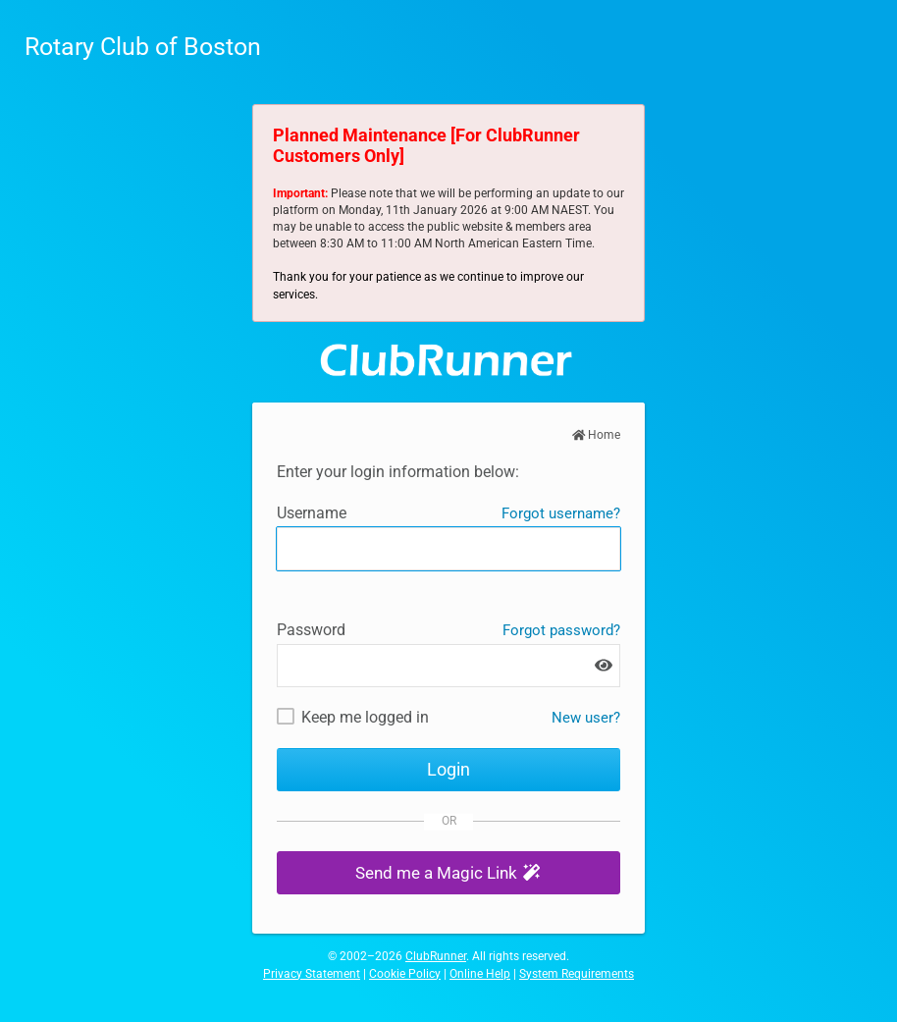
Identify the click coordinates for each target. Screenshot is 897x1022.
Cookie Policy (405, 974)
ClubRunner (435, 956)
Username (311, 513)
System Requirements (576, 974)
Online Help (479, 974)
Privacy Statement (311, 974)
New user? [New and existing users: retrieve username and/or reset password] (586, 717)
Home (596, 435)
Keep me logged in (365, 717)
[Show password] (603, 665)
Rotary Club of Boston (143, 46)
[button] (448, 873)
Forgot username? (560, 513)
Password (311, 629)
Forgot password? (561, 630)
